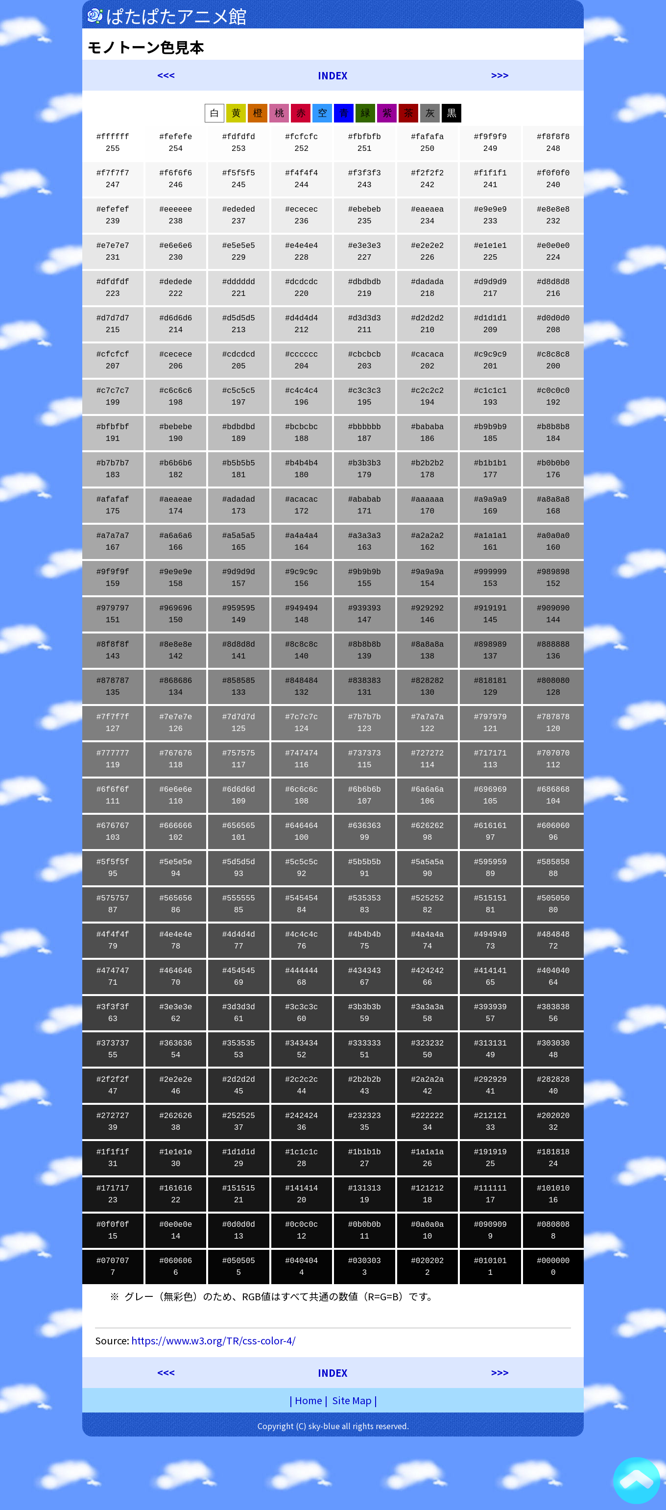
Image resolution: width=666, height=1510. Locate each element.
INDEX (333, 75)
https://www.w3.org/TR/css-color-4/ (213, 1340)
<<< (166, 75)
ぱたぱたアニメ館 (176, 15)
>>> (500, 75)
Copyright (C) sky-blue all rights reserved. (333, 1426)
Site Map (352, 1400)
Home (308, 1400)
